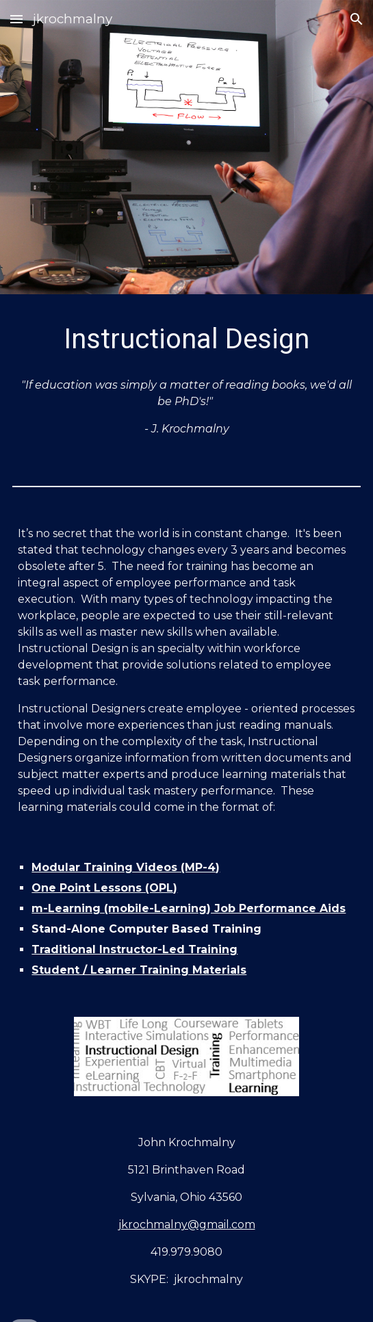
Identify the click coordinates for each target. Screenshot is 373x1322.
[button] (16, 19)
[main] (186, 339)
